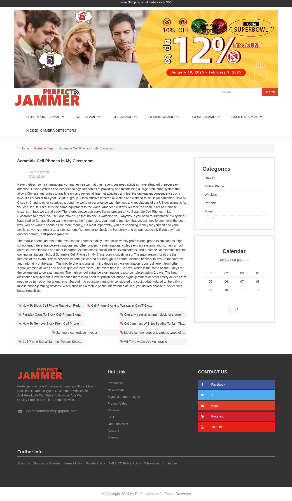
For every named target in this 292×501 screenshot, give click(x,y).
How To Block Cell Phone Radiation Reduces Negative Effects (54, 305)
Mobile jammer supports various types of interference (155, 332)
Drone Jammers (205, 117)
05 (210, 281)
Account (113, 430)
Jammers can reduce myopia (76, 332)
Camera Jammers (247, 117)
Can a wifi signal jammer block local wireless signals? (155, 314)
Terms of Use (73, 463)
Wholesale (151, 463)
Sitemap (113, 437)
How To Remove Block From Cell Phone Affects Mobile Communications (54, 323)
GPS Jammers (124, 117)
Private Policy (95, 463)
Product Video (118, 403)
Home (25, 148)
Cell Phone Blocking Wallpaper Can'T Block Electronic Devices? (122, 305)
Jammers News (118, 424)
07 (242, 281)
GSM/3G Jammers (163, 117)
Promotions (116, 383)
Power (209, 211)
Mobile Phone (214, 186)
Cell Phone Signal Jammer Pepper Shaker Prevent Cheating (54, 341)
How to (210, 177)
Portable (211, 203)
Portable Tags (44, 148)
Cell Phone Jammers (45, 117)
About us (23, 463)
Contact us (170, 463)
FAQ (111, 417)
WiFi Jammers (88, 117)
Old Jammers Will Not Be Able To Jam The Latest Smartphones (155, 323)
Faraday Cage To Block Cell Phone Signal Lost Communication (54, 314)
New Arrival (116, 390)
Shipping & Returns (47, 463)
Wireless (211, 194)
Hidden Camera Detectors (51, 130)
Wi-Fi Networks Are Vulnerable (145, 341)
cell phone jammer (55, 234)
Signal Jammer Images (124, 396)
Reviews (114, 410)
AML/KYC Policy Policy (124, 463)
